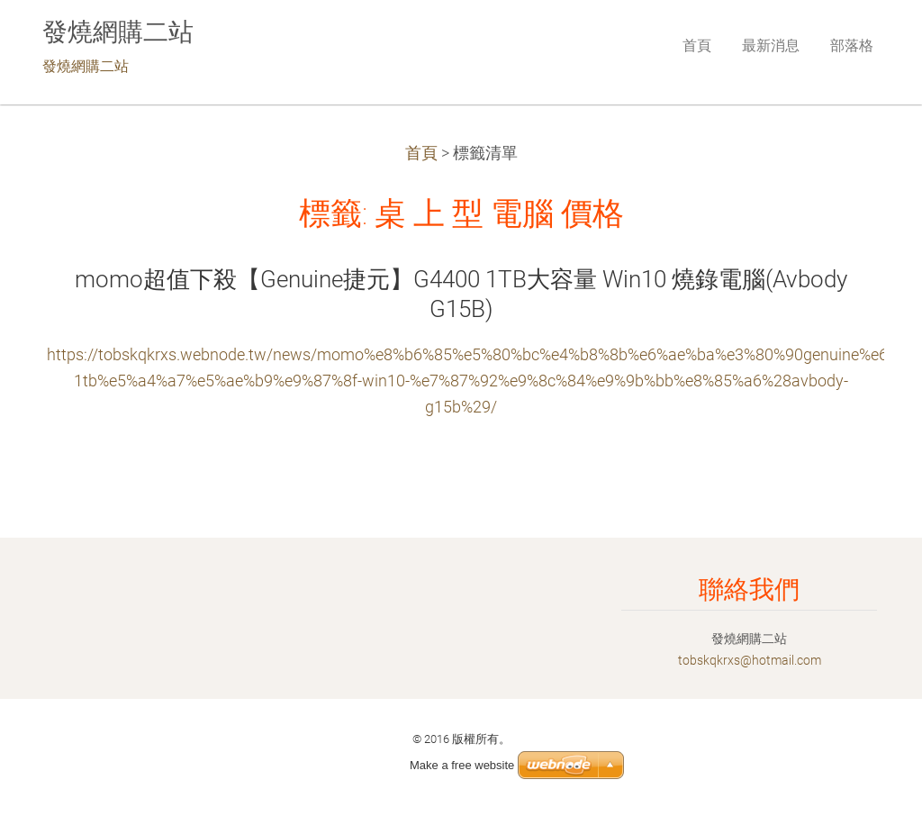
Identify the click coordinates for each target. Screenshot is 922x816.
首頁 (421, 153)
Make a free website (462, 765)
